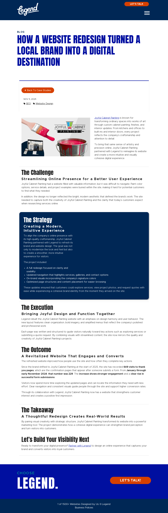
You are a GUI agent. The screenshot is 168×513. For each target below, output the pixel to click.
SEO (27, 104)
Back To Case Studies (38, 90)
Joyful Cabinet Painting (106, 118)
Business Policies (84, 508)
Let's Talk (136, 4)
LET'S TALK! (130, 480)
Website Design (43, 104)
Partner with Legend (80, 446)
